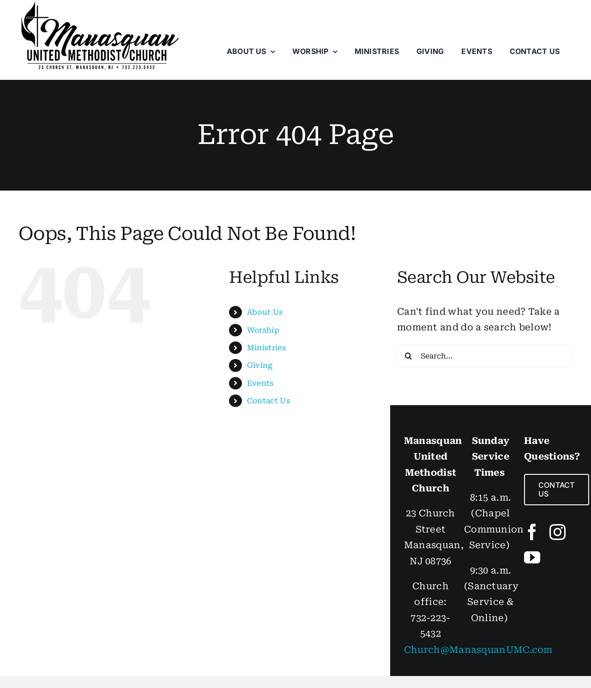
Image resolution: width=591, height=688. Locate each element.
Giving (260, 365)
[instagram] (557, 532)
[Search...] (485, 355)
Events (260, 383)
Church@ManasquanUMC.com (478, 649)
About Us (265, 312)
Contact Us (268, 400)
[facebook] (532, 532)
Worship (263, 330)
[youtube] (532, 557)
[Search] (408, 355)
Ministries (266, 347)
